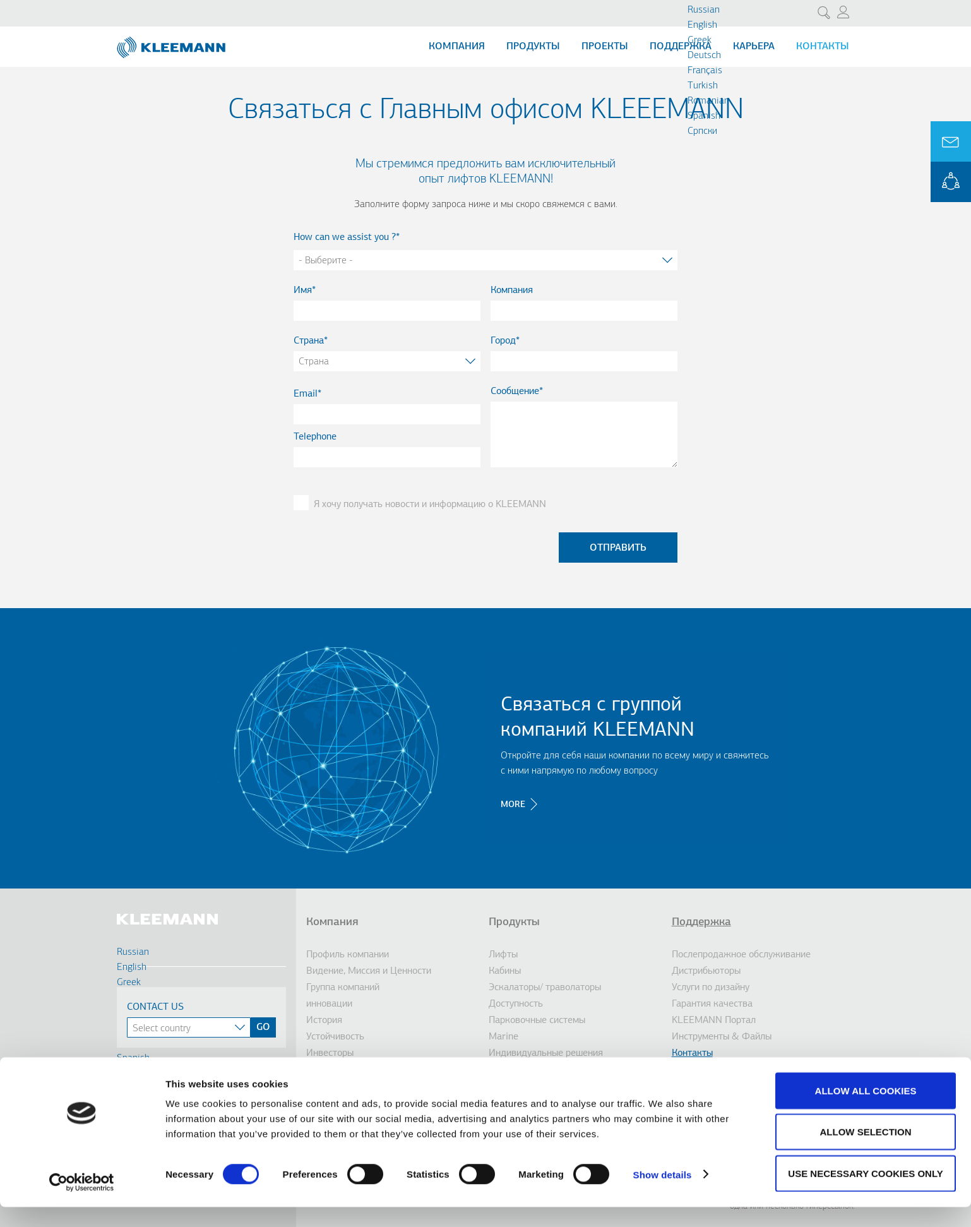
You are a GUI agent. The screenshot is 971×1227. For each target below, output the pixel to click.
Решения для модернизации (549, 1070)
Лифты (503, 955)
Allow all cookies (866, 1110)
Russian (704, 10)
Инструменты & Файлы (721, 1037)
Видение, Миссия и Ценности (368, 971)
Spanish (704, 116)
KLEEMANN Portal (951, 182)
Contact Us (155, 1007)
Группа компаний (342, 988)
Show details (662, 1194)
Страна (309, 341)
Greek (700, 40)
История (324, 1020)
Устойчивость (335, 1037)
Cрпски (702, 131)
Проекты (604, 47)
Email (306, 394)
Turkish (703, 86)
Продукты (533, 47)
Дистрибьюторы (706, 971)
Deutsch (704, 56)
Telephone (315, 437)
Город (503, 341)
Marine (503, 1037)
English (702, 25)
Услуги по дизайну (710, 988)
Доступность (516, 1004)
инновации (329, 1004)
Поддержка (681, 47)
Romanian (708, 101)
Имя (303, 290)
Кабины (505, 971)
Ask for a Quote (951, 141)
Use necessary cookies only (865, 1193)
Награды (324, 1070)
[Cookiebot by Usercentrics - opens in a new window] (82, 1202)
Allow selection (866, 1152)
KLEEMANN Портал (714, 1020)
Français (705, 71)
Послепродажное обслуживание (741, 955)
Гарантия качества (712, 1004)
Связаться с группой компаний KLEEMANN (597, 718)
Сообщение (515, 391)
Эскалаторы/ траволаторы (545, 988)
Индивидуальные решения (546, 1053)
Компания (457, 47)
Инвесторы (330, 1053)
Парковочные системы (537, 1020)
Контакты (822, 47)
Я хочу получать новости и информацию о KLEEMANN (430, 505)
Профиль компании (347, 955)
